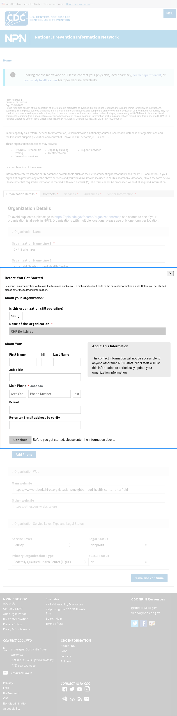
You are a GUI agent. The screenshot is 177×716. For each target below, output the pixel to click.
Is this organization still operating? (36, 308)
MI (43, 354)
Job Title (16, 370)
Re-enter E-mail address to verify (34, 417)
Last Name (61, 354)
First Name (17, 354)
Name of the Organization (31, 324)
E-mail (14, 402)
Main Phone (26, 386)
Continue (20, 440)
